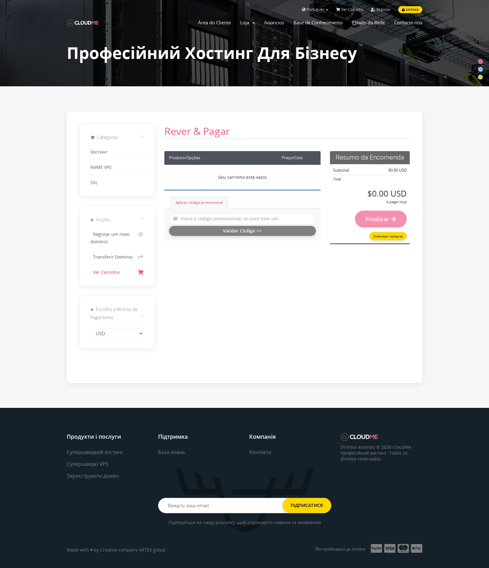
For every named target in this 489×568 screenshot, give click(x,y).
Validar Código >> (242, 231)
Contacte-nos (408, 22)
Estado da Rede (368, 22)
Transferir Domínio (117, 257)
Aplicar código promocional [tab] (199, 202)
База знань (171, 452)
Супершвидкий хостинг (95, 452)
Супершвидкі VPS (88, 464)
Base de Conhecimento (318, 22)
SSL (94, 182)
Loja (247, 22)
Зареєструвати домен (93, 475)
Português (315, 9)
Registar (381, 9)
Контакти (260, 452)
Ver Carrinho (349, 9)
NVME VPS (101, 167)
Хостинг (98, 152)
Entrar (410, 9)
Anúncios (274, 22)
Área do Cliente (214, 22)
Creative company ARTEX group (133, 550)
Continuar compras (388, 236)
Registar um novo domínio (117, 238)
